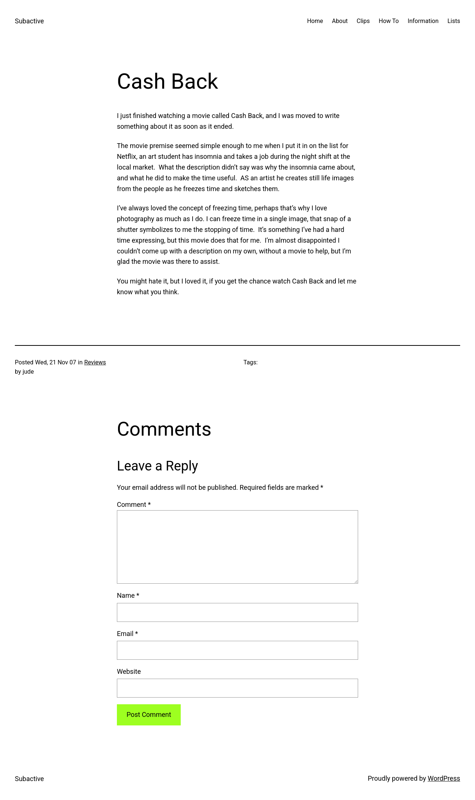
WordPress (444, 778)
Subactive (29, 21)
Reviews (95, 362)
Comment (134, 504)
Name (128, 595)
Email (127, 633)
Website (129, 671)
